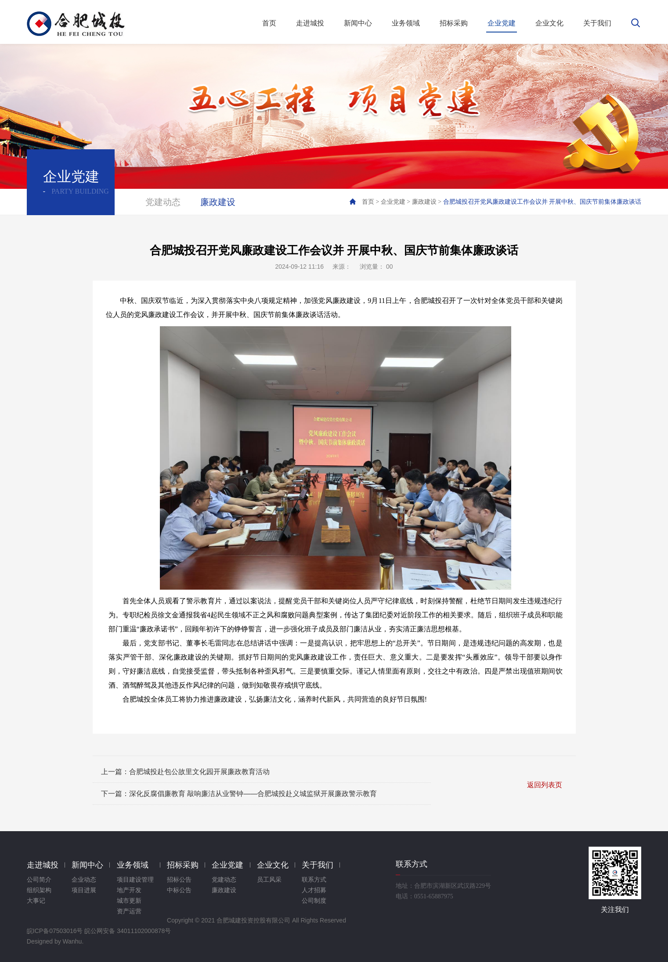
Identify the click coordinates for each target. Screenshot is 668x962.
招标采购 (183, 865)
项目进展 (84, 890)
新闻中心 (87, 865)
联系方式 (314, 879)
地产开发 (129, 890)
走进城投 (42, 865)
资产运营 (129, 911)
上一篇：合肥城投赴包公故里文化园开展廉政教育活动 (185, 771)
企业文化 (273, 865)
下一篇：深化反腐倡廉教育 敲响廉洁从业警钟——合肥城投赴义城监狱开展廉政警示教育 (239, 793)
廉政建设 (217, 202)
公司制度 (314, 900)
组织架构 (39, 890)
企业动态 (84, 879)
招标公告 (179, 879)
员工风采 (269, 879)
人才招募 (314, 890)
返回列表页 (544, 785)
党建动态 (163, 202)
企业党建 (393, 201)
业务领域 (132, 865)
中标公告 (179, 890)
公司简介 (39, 879)
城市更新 (129, 900)
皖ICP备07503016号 (55, 930)
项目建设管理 (135, 879)
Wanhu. (73, 941)
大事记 (36, 900)
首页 (368, 201)
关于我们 (317, 865)
